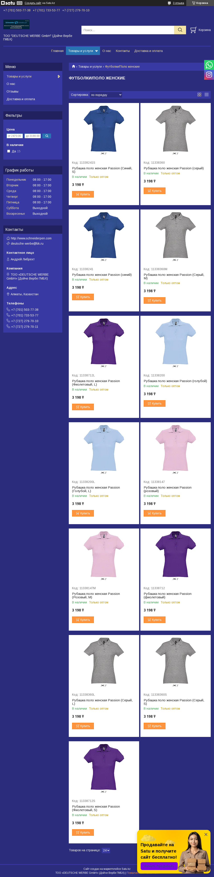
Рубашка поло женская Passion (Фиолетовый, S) (96, 808)
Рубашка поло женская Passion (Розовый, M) (96, 595)
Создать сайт (33, 3)
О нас (106, 51)
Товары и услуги (80, 51)
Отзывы (12, 91)
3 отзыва (178, 3)
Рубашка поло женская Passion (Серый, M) (174, 276)
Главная (57, 51)
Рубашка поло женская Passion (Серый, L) (102, 702)
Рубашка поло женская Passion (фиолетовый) (168, 595)
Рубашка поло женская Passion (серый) (174, 168)
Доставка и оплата (148, 51)
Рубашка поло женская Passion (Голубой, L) (96, 489)
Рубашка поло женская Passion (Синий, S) (102, 169)
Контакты (123, 51)
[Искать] (180, 30)
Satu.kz (126, 868)
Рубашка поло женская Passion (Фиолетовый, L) (96, 382)
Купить (85, 194)
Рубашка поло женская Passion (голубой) (175, 381)
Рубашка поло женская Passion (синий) (102, 274)
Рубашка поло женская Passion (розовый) (168, 489)
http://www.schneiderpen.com (31, 238)
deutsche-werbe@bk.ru (27, 243)
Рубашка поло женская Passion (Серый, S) (174, 702)
